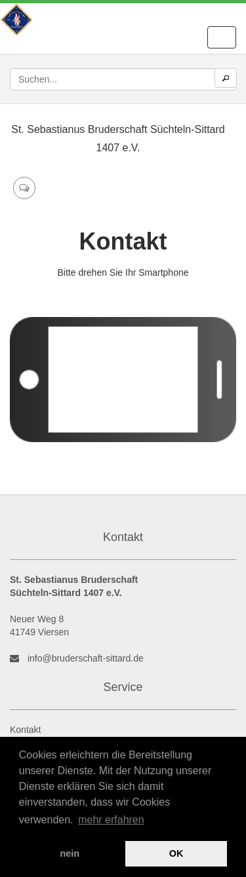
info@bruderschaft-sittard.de (86, 658)
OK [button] (176, 853)
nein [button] (70, 853)
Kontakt (25, 729)
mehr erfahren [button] (111, 819)
